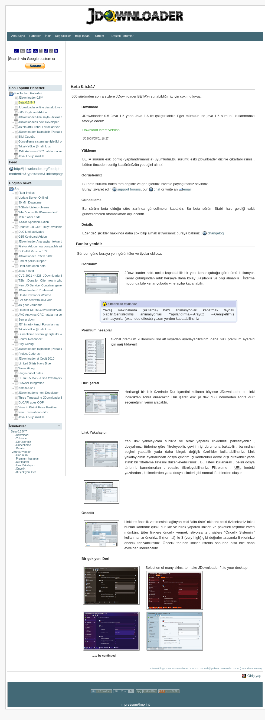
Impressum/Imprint (135, 704)
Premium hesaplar (27, 458)
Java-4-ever (26, 270)
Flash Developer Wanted (34, 295)
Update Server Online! (33, 197)
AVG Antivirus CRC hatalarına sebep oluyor (47, 151)
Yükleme (21, 438)
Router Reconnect (30, 339)
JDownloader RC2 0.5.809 (35, 256)
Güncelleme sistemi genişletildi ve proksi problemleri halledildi (59, 141)
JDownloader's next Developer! (39, 122)
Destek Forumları (123, 35)
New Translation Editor (33, 412)
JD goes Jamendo (30, 304)
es (35, 51)
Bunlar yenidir (22, 451)
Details (20, 448)
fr (41, 51)
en (16, 51)
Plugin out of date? (30, 373)
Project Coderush (29, 353)
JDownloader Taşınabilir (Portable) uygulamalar (49, 131)
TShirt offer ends (29, 217)
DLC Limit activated (31, 231)
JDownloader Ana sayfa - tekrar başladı (44, 117)
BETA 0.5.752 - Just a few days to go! (43, 378)
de (29, 51)
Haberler (35, 35)
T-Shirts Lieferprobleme (33, 207)
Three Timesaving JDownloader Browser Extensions (52, 397)
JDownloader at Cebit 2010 (36, 358)
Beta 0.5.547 (26, 102)
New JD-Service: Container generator (43, 285)
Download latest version (101, 130)
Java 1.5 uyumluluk (31, 156)
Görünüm (22, 455)
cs (22, 51)
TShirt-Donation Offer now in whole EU (44, 280)
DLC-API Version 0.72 (33, 251)
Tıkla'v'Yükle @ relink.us (34, 146)
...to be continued (104, 655)
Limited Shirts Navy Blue (34, 363)
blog (16, 188)
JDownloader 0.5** (30, 97)
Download (22, 435)
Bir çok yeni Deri (26, 472)
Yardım (99, 35)
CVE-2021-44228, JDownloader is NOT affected (50, 275)
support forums (129, 189)
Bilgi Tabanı (82, 35)
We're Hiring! (26, 368)
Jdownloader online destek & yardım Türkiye (47, 107)
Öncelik (20, 468)
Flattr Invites (26, 192)
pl (45, 51)
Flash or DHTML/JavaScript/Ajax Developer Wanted (52, 309)
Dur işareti (22, 461)
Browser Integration (31, 383)
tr (56, 51)
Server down (26, 319)
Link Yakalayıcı (25, 465)
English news (20, 183)
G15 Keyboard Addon (32, 112)
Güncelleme (23, 445)
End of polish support (32, 261)
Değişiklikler (63, 35)
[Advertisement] (83, 58)
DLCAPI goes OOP (31, 402)
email (187, 189)
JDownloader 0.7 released (35, 290)
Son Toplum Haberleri (27, 88)
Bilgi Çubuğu (26, 136)
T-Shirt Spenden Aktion (33, 222)
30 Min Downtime (29, 202)
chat (157, 189)
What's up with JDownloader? (38, 212)
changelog (215, 233)
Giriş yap (254, 676)
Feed (13, 162)
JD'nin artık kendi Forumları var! (39, 126)
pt (51, 51)
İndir (48, 35)
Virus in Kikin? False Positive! (37, 407)
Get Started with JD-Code (35, 300)
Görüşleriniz (23, 441)
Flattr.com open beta (31, 265)
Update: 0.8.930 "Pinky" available (40, 226)
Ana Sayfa (18, 35)
